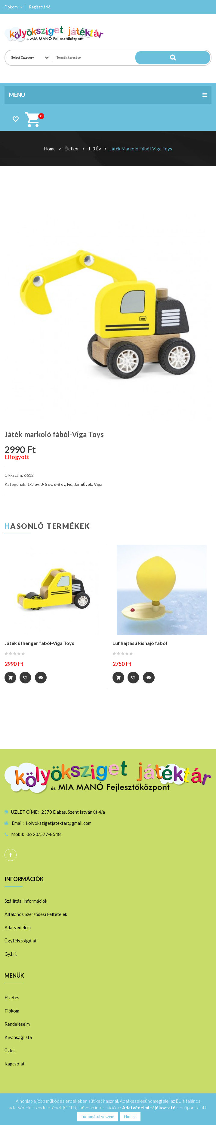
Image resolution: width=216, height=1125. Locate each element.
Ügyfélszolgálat (21, 940)
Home (50, 148)
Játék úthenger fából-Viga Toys (39, 643)
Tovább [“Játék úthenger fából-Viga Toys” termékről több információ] (11, 678)
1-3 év (94, 148)
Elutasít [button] (130, 1116)
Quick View (42, 678)
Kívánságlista (18, 1037)
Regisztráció (40, 7)
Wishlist (15, 119)
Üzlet (10, 1050)
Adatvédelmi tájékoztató (148, 1107)
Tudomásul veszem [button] (97, 1116)
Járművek (83, 484)
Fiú (70, 484)
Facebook (11, 855)
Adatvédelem (18, 927)
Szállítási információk (26, 900)
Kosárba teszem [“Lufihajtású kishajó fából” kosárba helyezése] (119, 678)
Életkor (71, 148)
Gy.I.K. (11, 953)
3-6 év (46, 484)
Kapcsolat (15, 1063)
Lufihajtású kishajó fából (140, 643)
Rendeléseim (17, 1023)
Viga (98, 484)
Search (198, 57)
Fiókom (11, 7)
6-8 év (59, 484)
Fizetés (12, 997)
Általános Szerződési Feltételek (36, 914)
